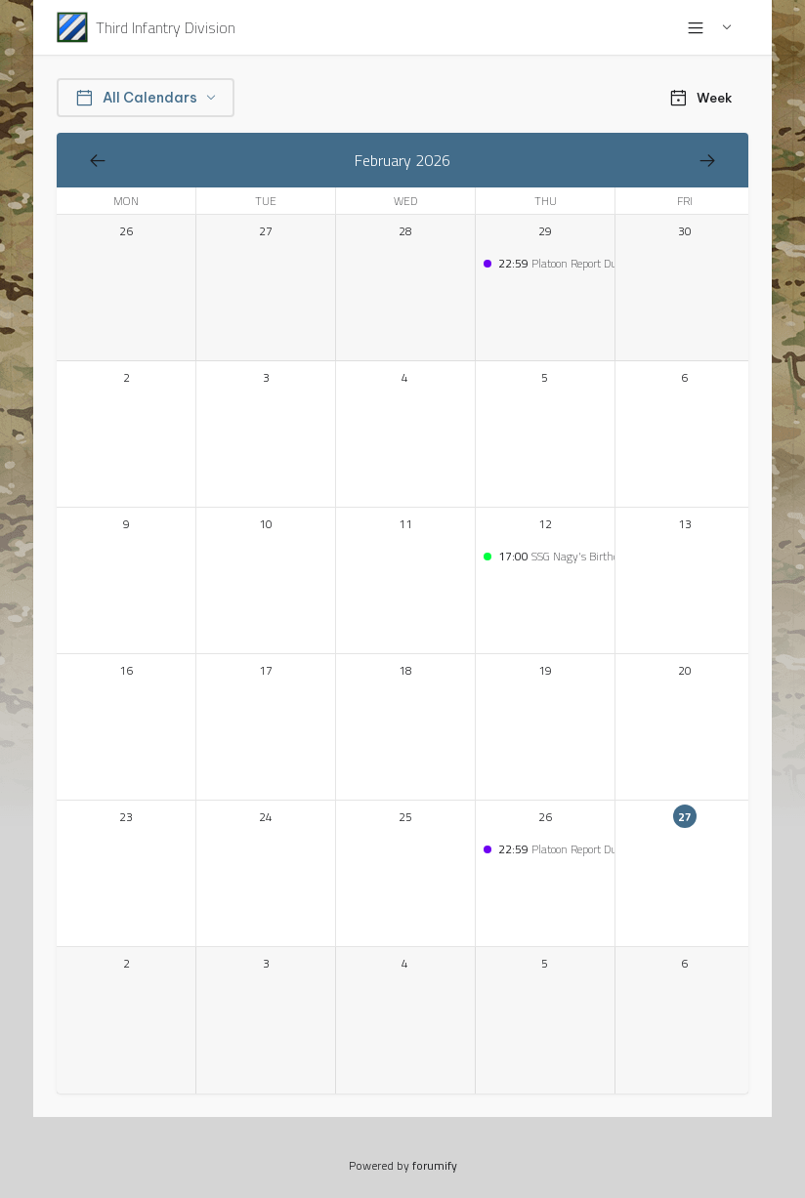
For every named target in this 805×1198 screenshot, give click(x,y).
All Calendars (145, 97)
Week (700, 97)
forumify (434, 1165)
